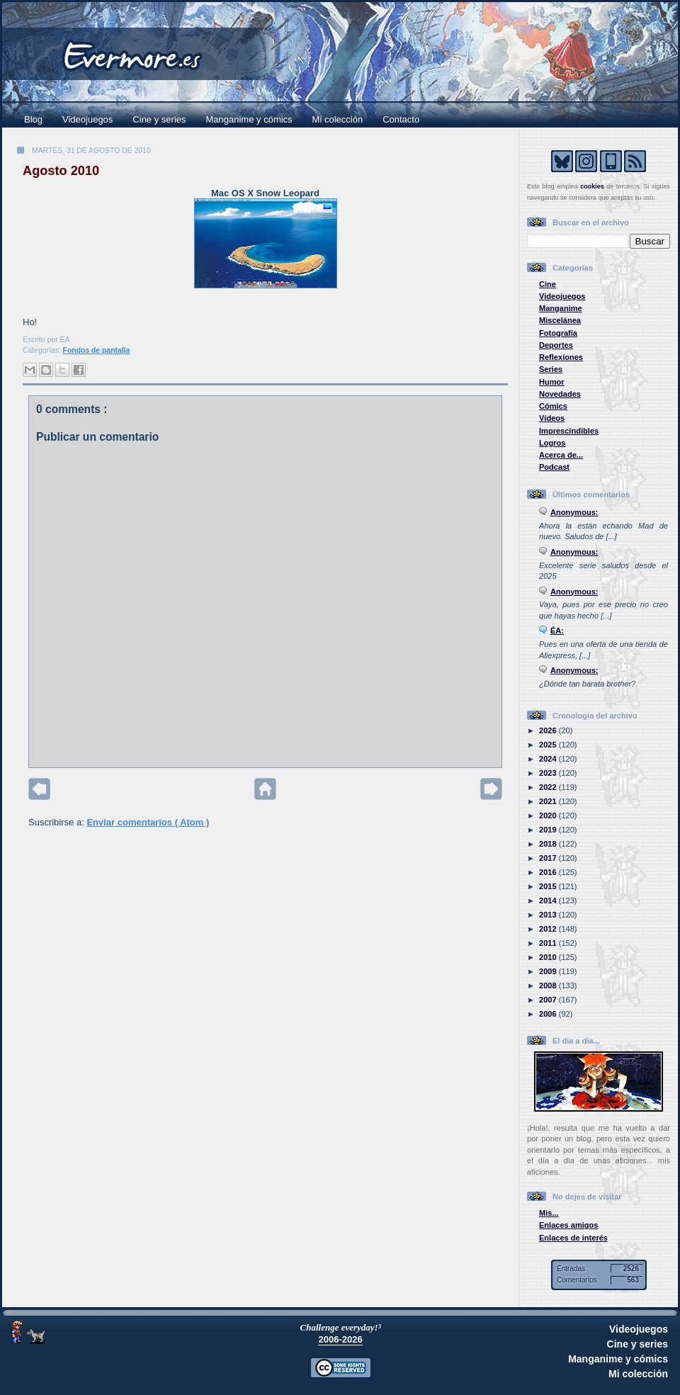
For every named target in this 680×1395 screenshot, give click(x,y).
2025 (549, 744)
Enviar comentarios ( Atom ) (147, 822)
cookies (592, 186)
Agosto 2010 (61, 171)
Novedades (560, 394)
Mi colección (337, 119)
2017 (549, 858)
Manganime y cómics (249, 119)
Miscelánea (560, 320)
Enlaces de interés (573, 1237)
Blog (33, 119)
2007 (549, 999)
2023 (549, 773)
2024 (549, 759)
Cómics (553, 406)
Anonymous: (574, 512)
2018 (549, 844)
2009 (549, 971)
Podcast (554, 467)
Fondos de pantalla (96, 350)
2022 (549, 787)
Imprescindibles (569, 431)
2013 (549, 914)
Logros (552, 443)
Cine (547, 284)
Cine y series (159, 119)
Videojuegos (87, 119)
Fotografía (558, 333)
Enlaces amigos (569, 1225)
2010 (549, 957)
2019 (549, 829)
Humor (552, 382)
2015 (549, 886)
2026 (549, 730)
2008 (549, 985)
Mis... (549, 1213)
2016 (549, 872)
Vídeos (552, 418)
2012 (549, 929)
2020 (549, 815)
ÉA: (557, 630)
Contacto (400, 119)
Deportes (556, 345)
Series (550, 369)
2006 (549, 1014)
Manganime (560, 308)
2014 (549, 900)
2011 (549, 943)
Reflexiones (561, 357)
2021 (549, 801)
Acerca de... (561, 455)
